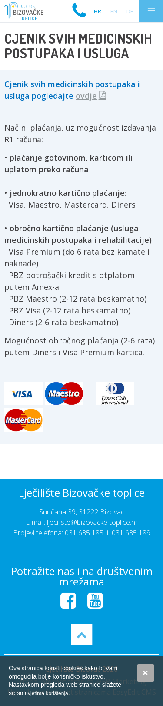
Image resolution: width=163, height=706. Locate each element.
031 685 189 (131, 533)
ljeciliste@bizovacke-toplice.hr (92, 522)
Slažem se (145, 673)
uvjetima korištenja (47, 693)
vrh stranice (82, 634)
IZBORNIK (151, 11)
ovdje (86, 96)
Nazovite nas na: (79, 6)
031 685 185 (84, 533)
